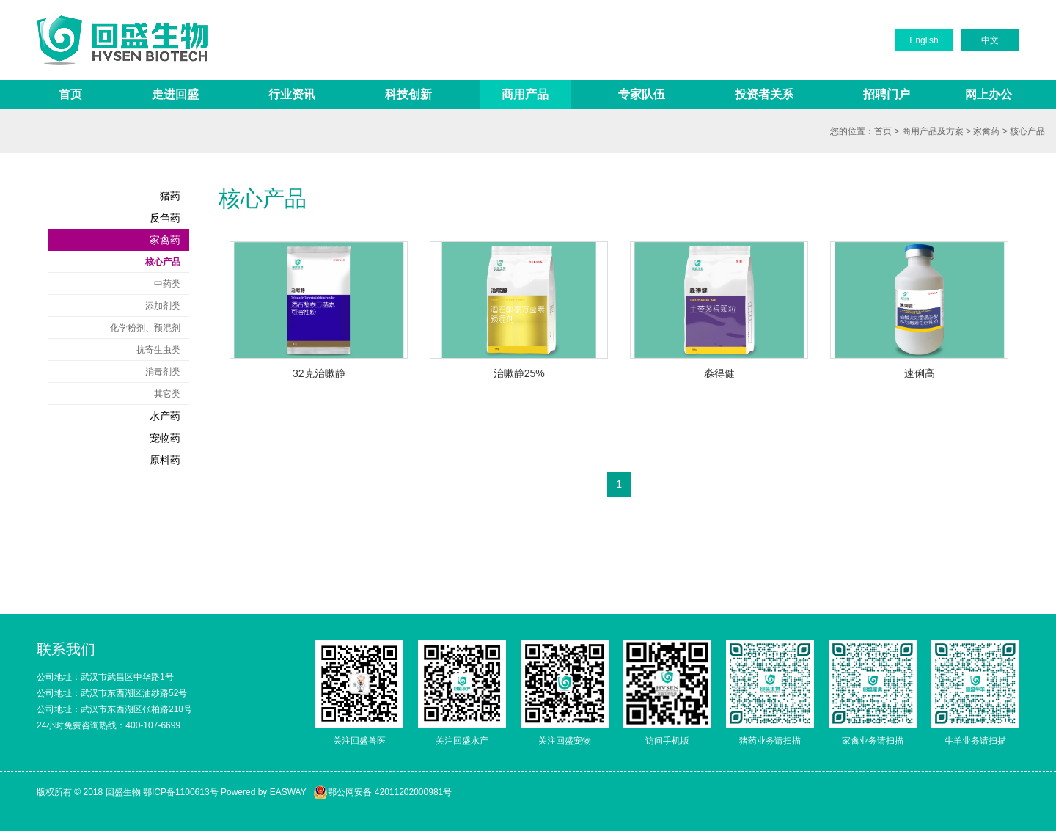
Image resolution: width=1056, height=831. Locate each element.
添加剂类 (162, 306)
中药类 (167, 284)
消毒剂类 (162, 372)
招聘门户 (886, 94)
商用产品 (525, 94)
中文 (990, 40)
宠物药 (165, 438)
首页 (70, 94)
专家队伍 (641, 94)
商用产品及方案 (933, 131)
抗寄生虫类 (158, 350)
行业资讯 (291, 94)
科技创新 (408, 94)
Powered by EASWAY (264, 792)
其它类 (167, 394)
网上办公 (988, 94)
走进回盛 (175, 94)
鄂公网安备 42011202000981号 (382, 792)
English (923, 40)
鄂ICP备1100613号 (181, 792)
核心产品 (1027, 131)
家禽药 (986, 131)
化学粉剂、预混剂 (145, 328)
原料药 (165, 460)
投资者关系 (764, 94)
